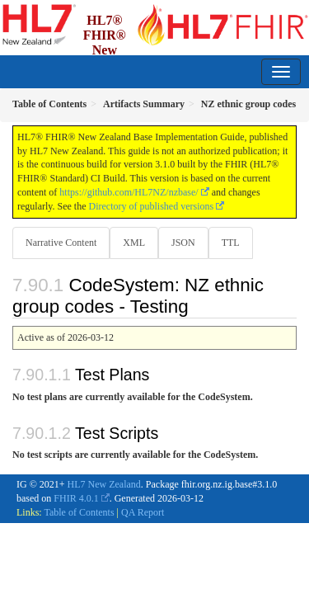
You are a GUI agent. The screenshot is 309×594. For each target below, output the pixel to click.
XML (134, 242)
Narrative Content (61, 242)
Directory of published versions (151, 206)
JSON (183, 242)
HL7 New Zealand (104, 484)
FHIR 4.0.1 (76, 498)
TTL (231, 242)
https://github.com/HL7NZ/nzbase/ (128, 192)
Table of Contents (79, 512)
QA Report (142, 512)
